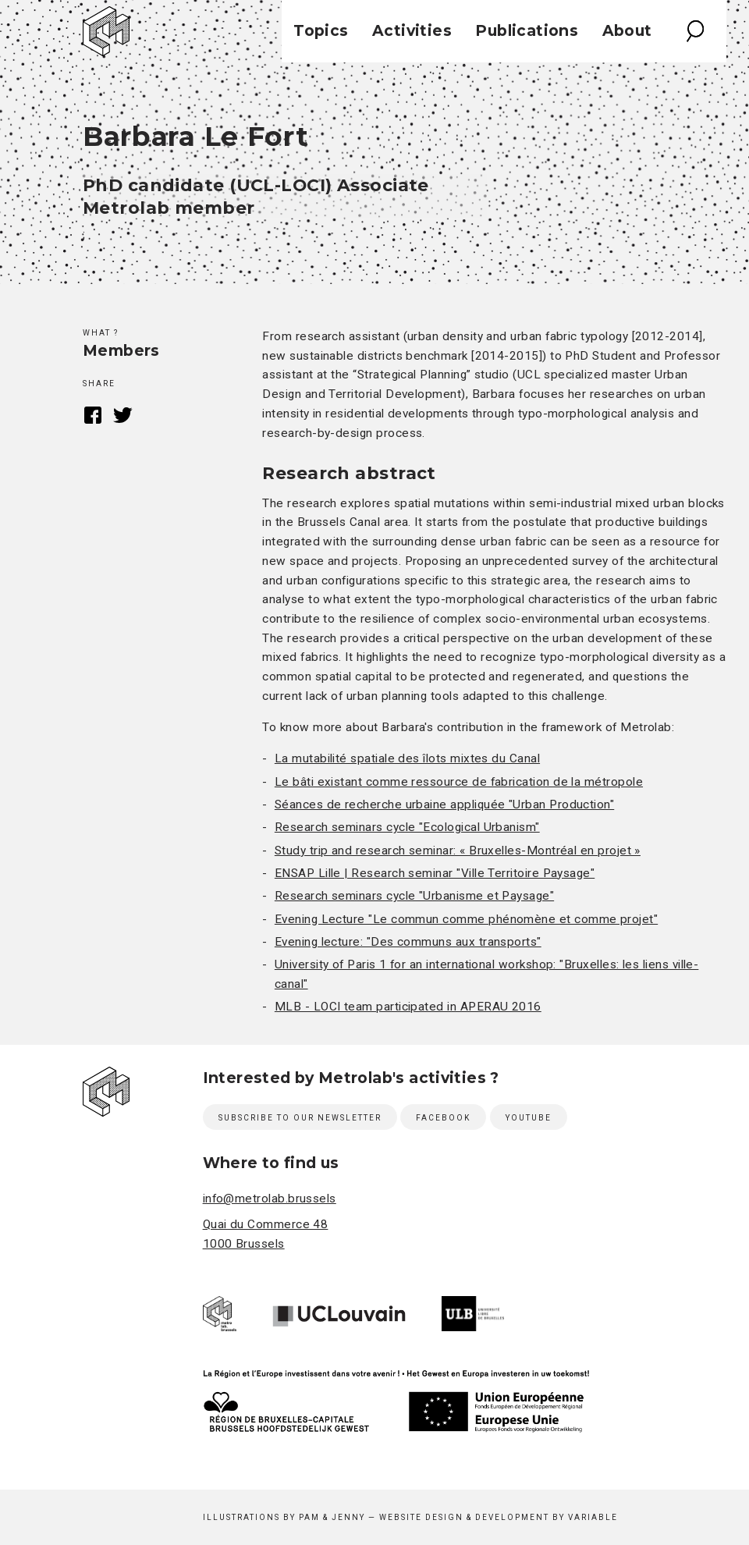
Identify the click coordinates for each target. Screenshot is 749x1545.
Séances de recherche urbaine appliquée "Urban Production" (444, 804)
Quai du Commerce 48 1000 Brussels (265, 1234)
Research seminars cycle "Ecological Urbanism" (407, 827)
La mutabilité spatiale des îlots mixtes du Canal (407, 758)
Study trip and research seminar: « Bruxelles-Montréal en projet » (458, 851)
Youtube (529, 1117)
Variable (593, 1517)
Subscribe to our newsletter (300, 1117)
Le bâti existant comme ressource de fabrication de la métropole (459, 782)
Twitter (123, 415)
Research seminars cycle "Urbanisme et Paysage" (414, 896)
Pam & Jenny (332, 1517)
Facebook (92, 415)
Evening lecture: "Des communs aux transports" (408, 942)
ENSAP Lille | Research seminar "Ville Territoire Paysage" (435, 873)
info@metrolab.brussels (269, 1199)
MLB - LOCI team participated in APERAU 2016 (408, 1007)
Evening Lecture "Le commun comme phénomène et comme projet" (466, 919)
